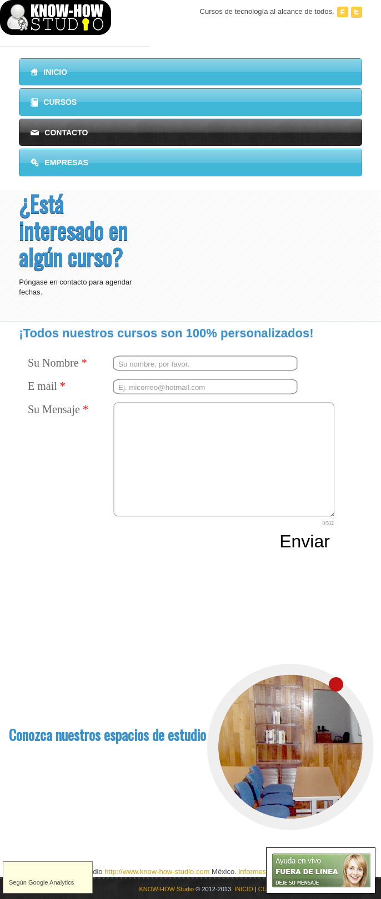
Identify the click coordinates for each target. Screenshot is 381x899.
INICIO (243, 889)
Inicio (49, 72)
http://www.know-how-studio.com (156, 871)
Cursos (54, 103)
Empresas (59, 162)
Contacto (59, 133)
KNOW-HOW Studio (166, 889)
